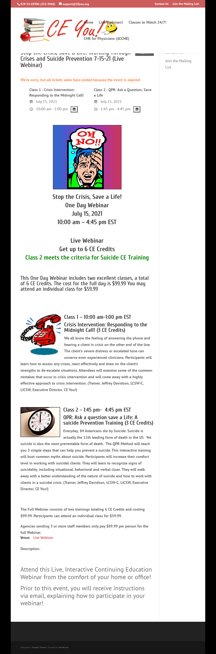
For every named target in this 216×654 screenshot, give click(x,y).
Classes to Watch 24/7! (147, 23)
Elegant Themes (39, 647)
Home (88, 23)
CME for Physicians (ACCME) (106, 39)
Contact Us (162, 4)
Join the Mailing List (186, 4)
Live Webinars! (111, 23)
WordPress (63, 647)
